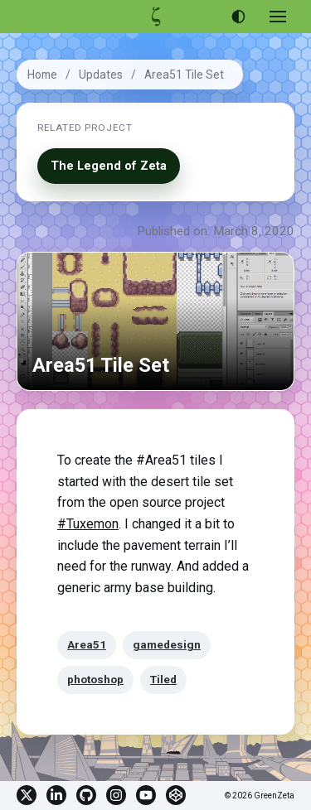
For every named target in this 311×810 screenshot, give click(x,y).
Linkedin (56, 795)
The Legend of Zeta (109, 166)
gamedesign (167, 644)
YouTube (146, 795)
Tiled (163, 679)
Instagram (116, 795)
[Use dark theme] (238, 16)
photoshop (95, 679)
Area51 (86, 644)
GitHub (86, 795)
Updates (101, 74)
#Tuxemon (88, 524)
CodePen (176, 795)
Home (42, 74)
